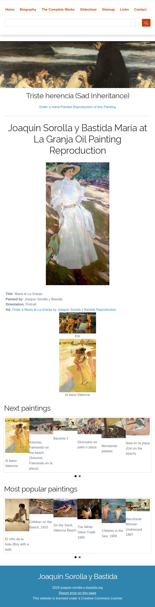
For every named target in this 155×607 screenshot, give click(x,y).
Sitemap (108, 9)
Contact (140, 9)
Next (144, 444)
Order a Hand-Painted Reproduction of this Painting (77, 107)
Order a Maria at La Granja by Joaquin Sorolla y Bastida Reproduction (64, 309)
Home (10, 9)
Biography (28, 9)
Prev (10, 444)
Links (124, 9)
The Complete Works (58, 9)
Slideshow (88, 9)
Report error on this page (77, 593)
